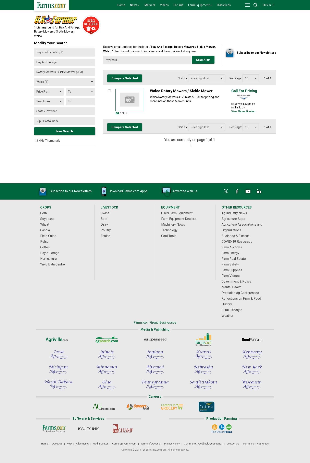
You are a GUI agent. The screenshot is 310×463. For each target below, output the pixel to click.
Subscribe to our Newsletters (65, 191)
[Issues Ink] (88, 429)
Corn (43, 213)
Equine (105, 236)
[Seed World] (252, 339)
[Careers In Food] (138, 407)
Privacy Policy (172, 443)
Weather (227, 316)
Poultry (106, 230)
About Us (57, 443)
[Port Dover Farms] (221, 429)
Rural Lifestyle (232, 310)
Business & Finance (236, 236)
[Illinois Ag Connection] (106, 354)
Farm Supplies (232, 270)
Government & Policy (236, 281)
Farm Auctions (232, 247)
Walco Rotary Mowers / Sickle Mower (181, 91)
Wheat (44, 224)
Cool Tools (168, 236)
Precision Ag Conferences (240, 293)
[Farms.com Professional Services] (54, 429)
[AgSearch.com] (106, 339)
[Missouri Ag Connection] (155, 370)
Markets (150, 5)
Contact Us (232, 443)
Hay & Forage (49, 253)
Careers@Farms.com (124, 443)
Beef (104, 219)
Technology (169, 230)
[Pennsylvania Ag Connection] (155, 385)
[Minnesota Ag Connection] (106, 370)
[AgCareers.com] (103, 407)
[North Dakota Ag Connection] (58, 385)
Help (69, 443)
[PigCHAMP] (123, 429)
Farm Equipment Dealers (178, 219)
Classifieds (224, 5)
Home (121, 5)
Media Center (100, 443)
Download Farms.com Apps (122, 191)
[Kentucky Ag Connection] (252, 354)
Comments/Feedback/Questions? (203, 443)
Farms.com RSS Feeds (256, 443)
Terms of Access (150, 443)
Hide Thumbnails (49, 140)
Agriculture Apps (233, 219)
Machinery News (173, 224)
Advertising (82, 443)
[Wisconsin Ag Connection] (252, 385)
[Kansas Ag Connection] (203, 354)
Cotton (45, 247)
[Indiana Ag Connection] (155, 354)
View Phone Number (243, 111)
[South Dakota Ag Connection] (203, 385)
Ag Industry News (234, 213)
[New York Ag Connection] (252, 370)
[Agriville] (58, 339)
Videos (164, 5)
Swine (105, 213)
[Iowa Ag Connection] (58, 354)
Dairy (104, 224)
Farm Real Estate (234, 259)
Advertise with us (178, 191)
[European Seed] (155, 339)
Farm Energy (230, 253)
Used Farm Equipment (177, 213)
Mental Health (231, 287)
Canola (45, 230)
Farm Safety (230, 264)
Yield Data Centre (52, 264)
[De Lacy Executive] (206, 407)
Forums (178, 5)
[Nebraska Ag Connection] (203, 370)
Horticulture (48, 259)
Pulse (44, 242)
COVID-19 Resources (237, 242)
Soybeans (47, 219)
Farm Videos (231, 276)
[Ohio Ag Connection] (106, 385)
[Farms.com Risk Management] (203, 339)
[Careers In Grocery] (172, 407)
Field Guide (48, 236)
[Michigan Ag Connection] (58, 370)
